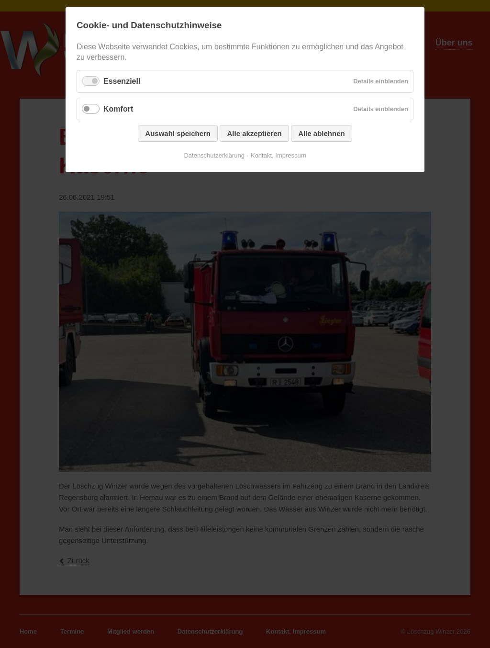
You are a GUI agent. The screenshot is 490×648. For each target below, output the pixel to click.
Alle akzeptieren (254, 133)
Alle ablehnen (321, 133)
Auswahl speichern (178, 133)
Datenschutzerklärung (214, 155)
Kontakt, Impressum (278, 155)
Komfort (118, 109)
